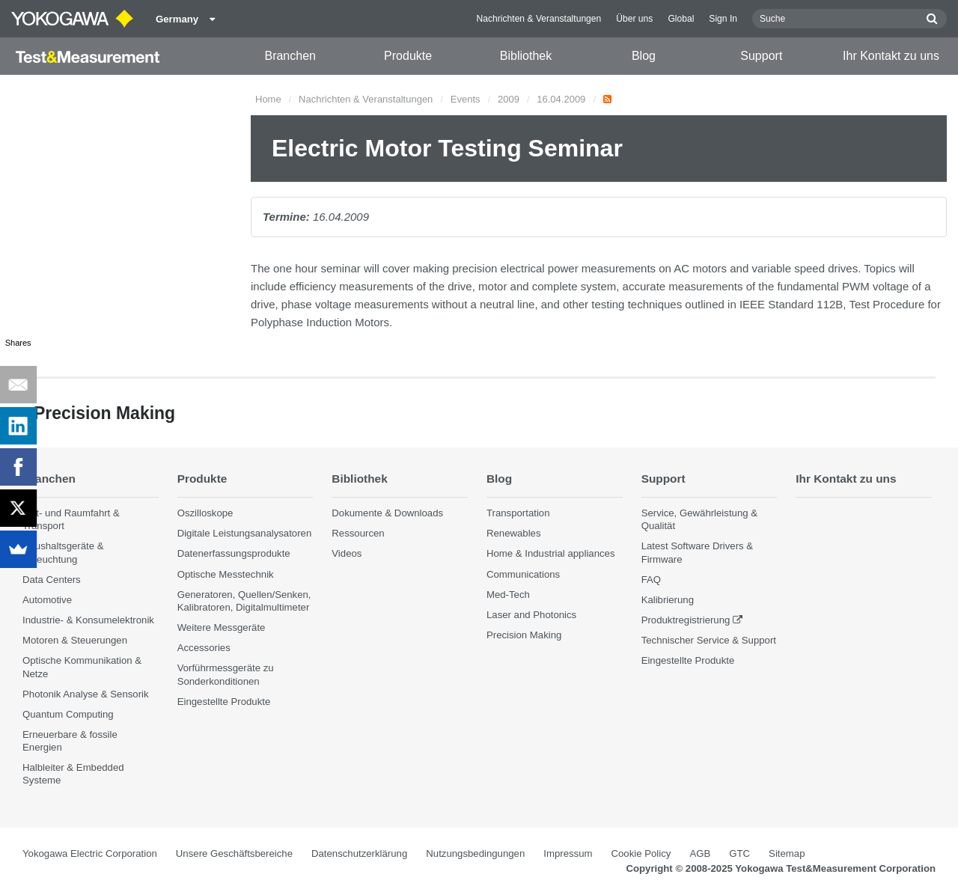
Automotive (47, 599)
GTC (739, 853)
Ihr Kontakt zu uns (891, 55)
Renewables (513, 533)
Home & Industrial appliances (550, 553)
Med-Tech (508, 594)
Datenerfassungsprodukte (233, 553)
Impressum (567, 853)
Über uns (634, 18)
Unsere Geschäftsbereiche (234, 853)
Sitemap (787, 853)
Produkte (408, 55)
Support (761, 55)
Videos (346, 553)
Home (268, 99)
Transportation (518, 513)
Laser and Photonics (531, 614)
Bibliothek (526, 55)
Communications (523, 574)
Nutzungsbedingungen (475, 853)
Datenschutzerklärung (359, 853)
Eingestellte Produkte (224, 701)
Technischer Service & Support (708, 640)
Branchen (290, 55)
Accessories (204, 647)
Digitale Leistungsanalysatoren (244, 533)
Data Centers (51, 579)
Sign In (723, 18)
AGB (699, 853)
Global (681, 18)
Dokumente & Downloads (387, 513)
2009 (508, 99)
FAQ (651, 579)
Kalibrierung (667, 599)
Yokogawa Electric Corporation (89, 853)
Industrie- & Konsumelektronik (88, 620)
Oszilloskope (205, 513)
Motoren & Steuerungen (74, 640)
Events (465, 99)
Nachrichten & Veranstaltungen (539, 18)
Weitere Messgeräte (221, 627)
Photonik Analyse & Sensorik (85, 694)
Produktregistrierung (685, 620)
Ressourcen (358, 533)
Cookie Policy (641, 853)
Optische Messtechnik (225, 574)
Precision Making (523, 635)
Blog (644, 55)
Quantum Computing (68, 714)
